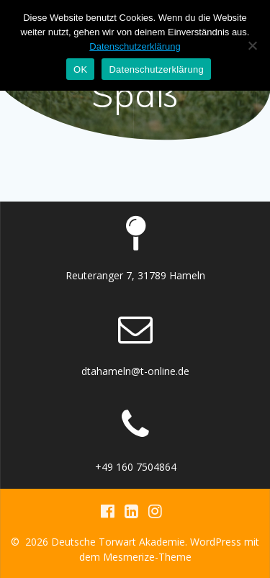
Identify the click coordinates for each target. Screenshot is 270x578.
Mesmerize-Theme (147, 557)
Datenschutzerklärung (134, 46)
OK (80, 69)
